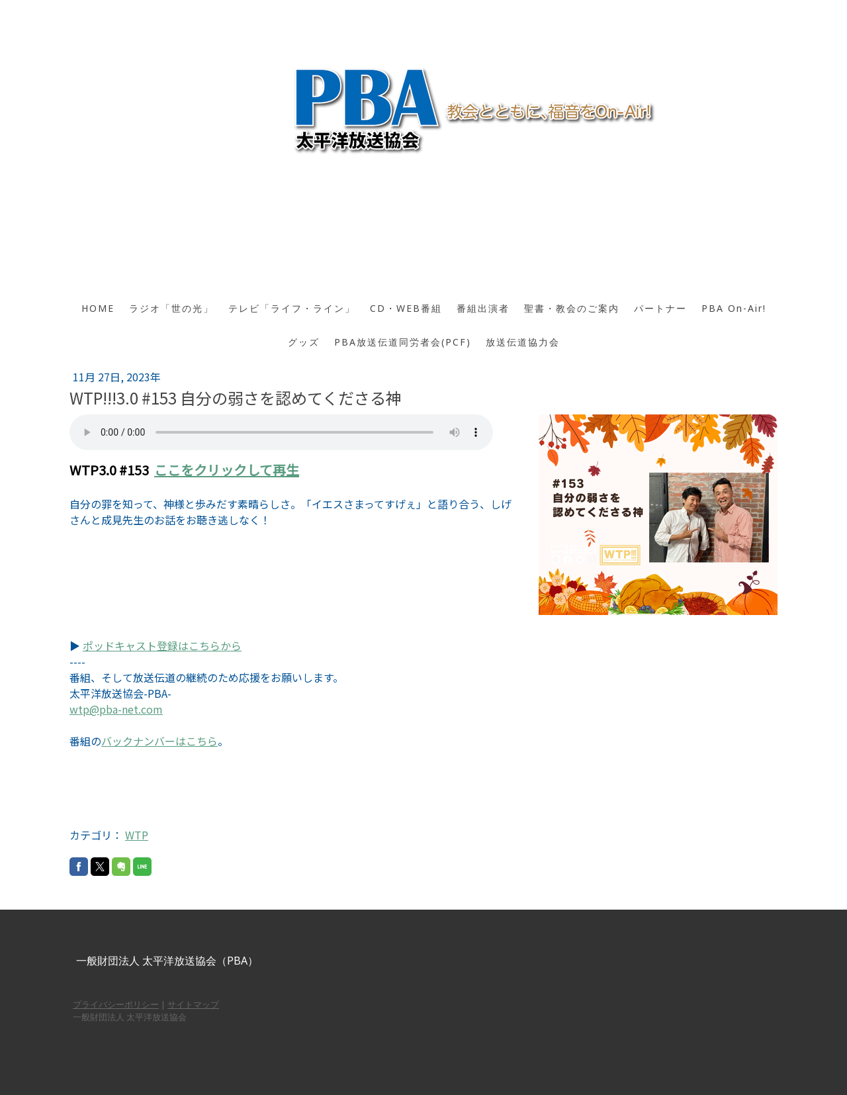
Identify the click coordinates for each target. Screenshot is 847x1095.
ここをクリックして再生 (226, 469)
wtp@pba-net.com (116, 709)
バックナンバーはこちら (159, 741)
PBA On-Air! (733, 308)
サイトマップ (193, 1004)
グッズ (304, 342)
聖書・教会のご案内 (571, 308)
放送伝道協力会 (523, 342)
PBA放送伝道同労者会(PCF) (402, 342)
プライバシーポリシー (116, 1004)
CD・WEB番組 (406, 308)
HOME (97, 308)
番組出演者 (483, 308)
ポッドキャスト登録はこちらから (162, 645)
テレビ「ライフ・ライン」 (291, 308)
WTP (136, 835)
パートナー (660, 308)
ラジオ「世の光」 (171, 308)
